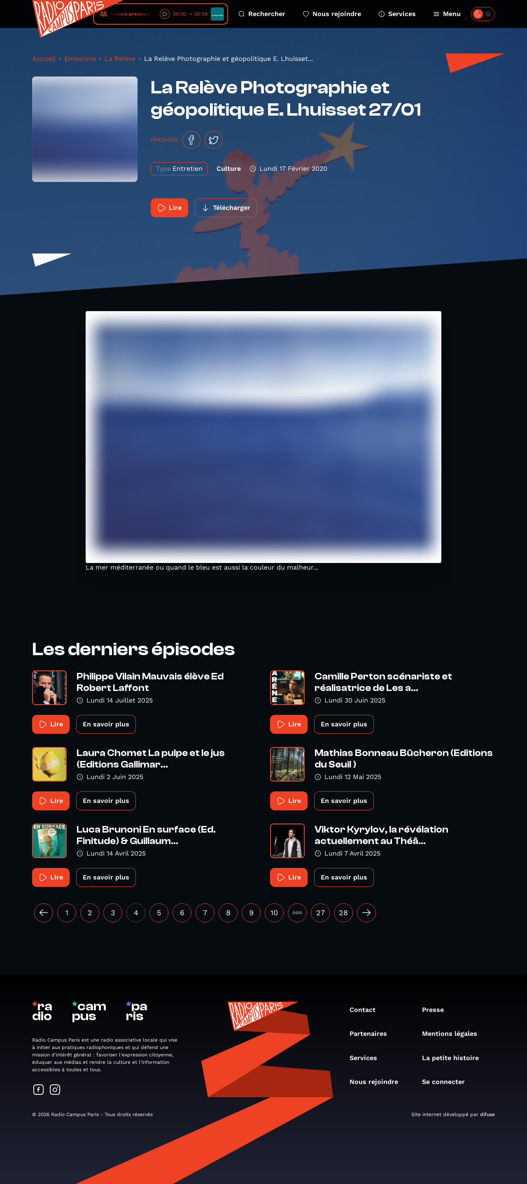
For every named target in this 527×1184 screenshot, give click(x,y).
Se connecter (447, 1082)
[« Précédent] (44, 913)
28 (343, 912)
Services (397, 14)
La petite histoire (454, 1058)
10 (274, 912)
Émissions (80, 59)
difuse (487, 1114)
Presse (437, 1010)
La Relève (120, 59)
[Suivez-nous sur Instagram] (55, 1090)
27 (320, 912)
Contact (367, 1010)
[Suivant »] (366, 913)
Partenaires (372, 1033)
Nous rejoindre (332, 14)
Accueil (44, 59)
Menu (447, 14)
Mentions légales (453, 1033)
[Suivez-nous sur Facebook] (38, 1090)
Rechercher (261, 14)
